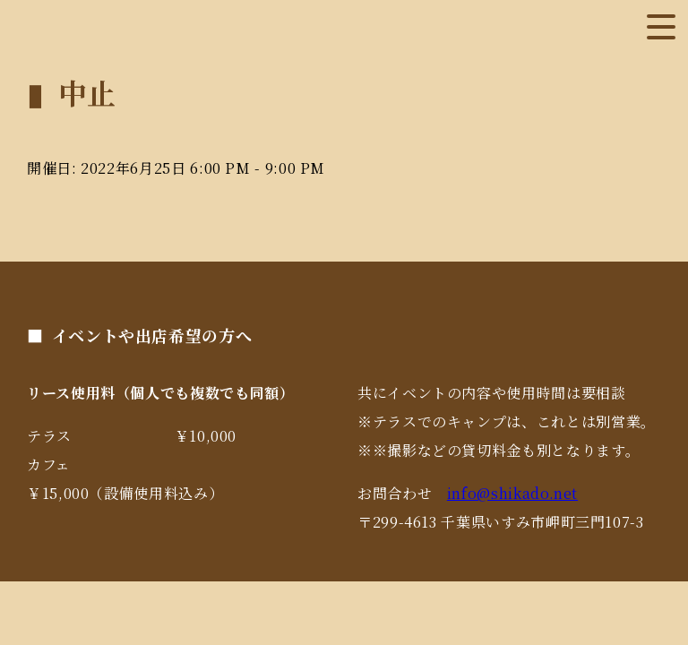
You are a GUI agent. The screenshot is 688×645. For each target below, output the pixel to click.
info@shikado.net (512, 493)
